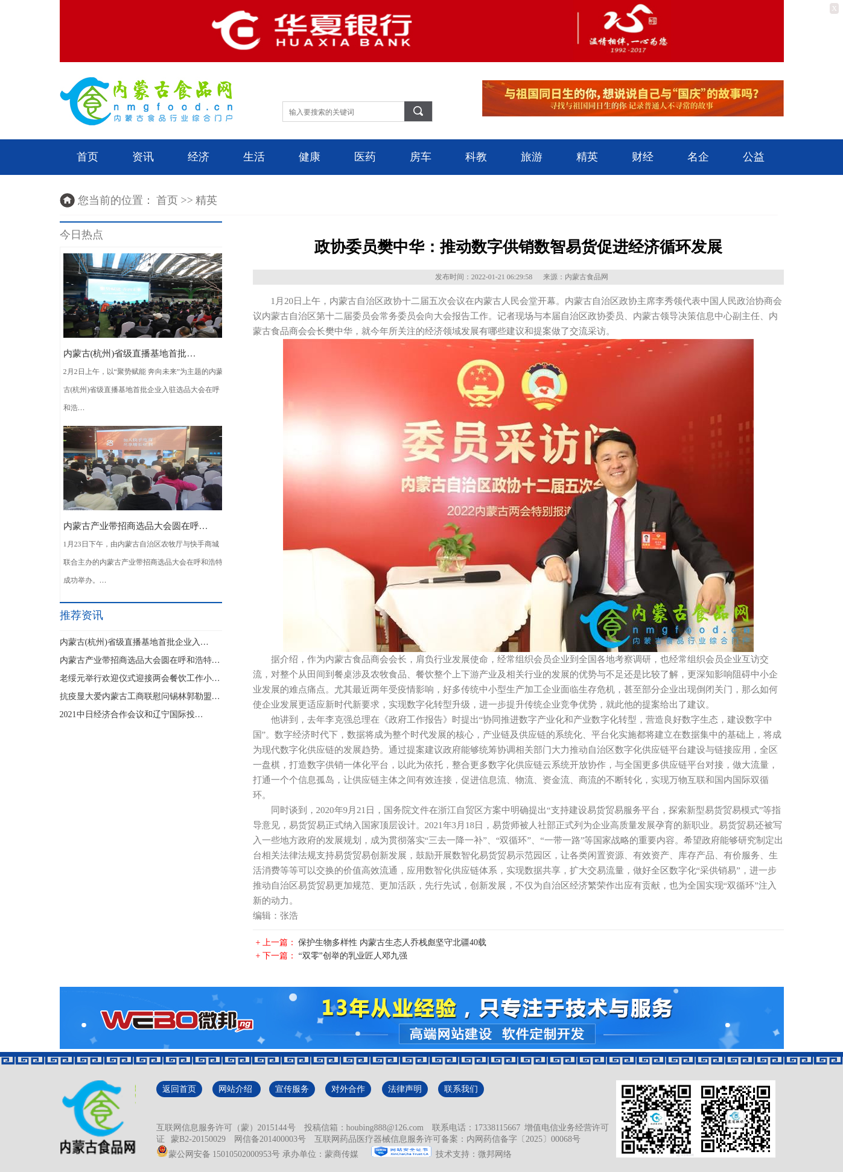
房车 (420, 157)
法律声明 (405, 1089)
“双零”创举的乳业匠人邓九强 (352, 955)
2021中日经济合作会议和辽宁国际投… (131, 714)
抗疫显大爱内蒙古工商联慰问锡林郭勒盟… (140, 696)
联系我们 (461, 1089)
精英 (587, 157)
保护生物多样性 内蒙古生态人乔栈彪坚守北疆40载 (392, 942)
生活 (254, 157)
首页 (87, 157)
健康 (309, 157)
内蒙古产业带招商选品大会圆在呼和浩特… (140, 660)
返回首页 (179, 1089)
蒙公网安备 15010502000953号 (218, 1154)
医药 (365, 157)
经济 (198, 157)
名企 (698, 157)
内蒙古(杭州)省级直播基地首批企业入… (134, 642)
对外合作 (348, 1089)
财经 (643, 157)
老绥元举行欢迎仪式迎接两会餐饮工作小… (140, 678)
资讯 (143, 157)
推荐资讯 (81, 615)
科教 (476, 157)
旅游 (531, 157)
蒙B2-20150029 (196, 1139)
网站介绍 (236, 1089)
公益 (754, 157)
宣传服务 (292, 1089)
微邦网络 (495, 1154)
